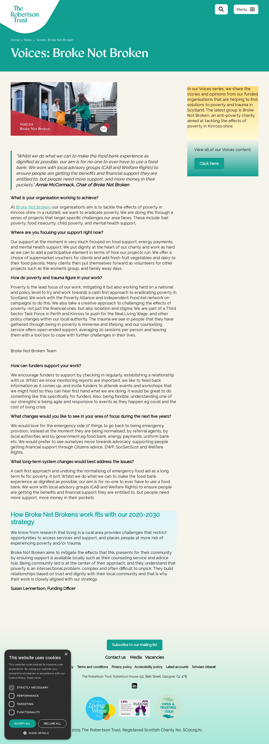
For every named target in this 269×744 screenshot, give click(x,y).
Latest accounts (177, 667)
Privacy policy (122, 667)
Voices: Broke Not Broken (54, 40)
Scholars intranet (204, 667)
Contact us (115, 657)
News (28, 40)
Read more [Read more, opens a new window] (34, 677)
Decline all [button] (52, 723)
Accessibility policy (148, 667)
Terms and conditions (92, 667)
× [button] (66, 654)
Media (136, 657)
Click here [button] (209, 163)
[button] (37, 733)
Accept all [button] (22, 723)
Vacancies (154, 657)
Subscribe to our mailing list (134, 645)
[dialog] (37, 695)
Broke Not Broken (33, 207)
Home (15, 40)
